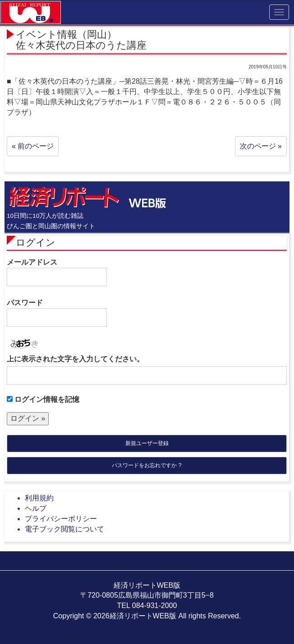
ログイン (35, 242)
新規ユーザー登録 (147, 443)
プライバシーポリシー (61, 518)
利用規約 (39, 498)
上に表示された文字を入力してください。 (75, 359)
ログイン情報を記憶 (43, 399)
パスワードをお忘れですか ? (146, 465)
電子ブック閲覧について (64, 529)
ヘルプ (35, 508)
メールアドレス (57, 272)
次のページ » (261, 146)
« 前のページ (33, 146)
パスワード (57, 313)
